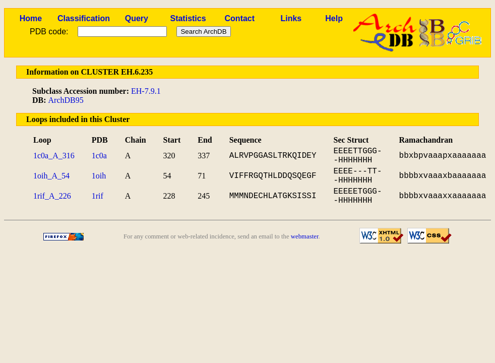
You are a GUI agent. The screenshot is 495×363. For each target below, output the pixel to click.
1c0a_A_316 (54, 155)
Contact (240, 18)
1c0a (99, 155)
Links (290, 18)
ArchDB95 (66, 100)
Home (31, 18)
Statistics (188, 18)
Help (334, 18)
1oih (99, 175)
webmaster (305, 236)
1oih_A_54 (51, 175)
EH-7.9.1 (146, 91)
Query (136, 18)
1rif (97, 196)
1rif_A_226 (52, 196)
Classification (83, 18)
